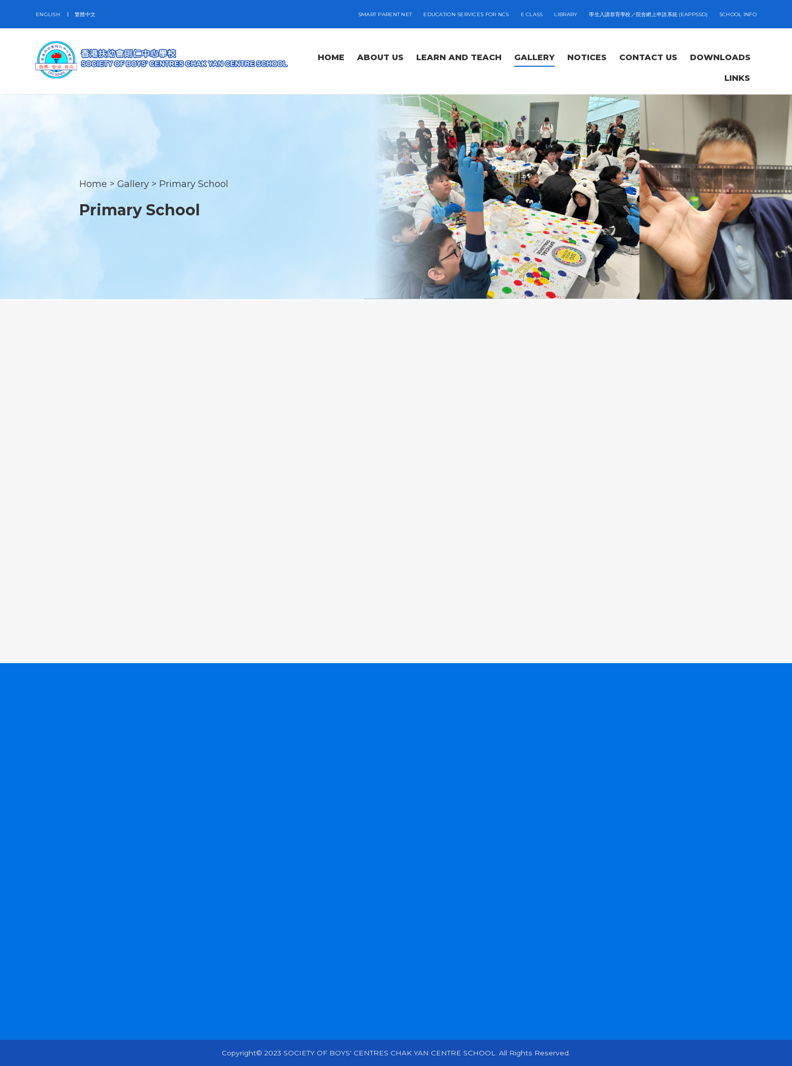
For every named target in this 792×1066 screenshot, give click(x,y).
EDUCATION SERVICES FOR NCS (466, 14)
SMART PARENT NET (385, 14)
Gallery (133, 183)
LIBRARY (565, 14)
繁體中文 (85, 14)
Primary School (193, 183)
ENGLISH (48, 14)
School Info (738, 14)
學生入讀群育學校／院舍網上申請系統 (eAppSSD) (648, 14)
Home (93, 183)
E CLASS (532, 14)
